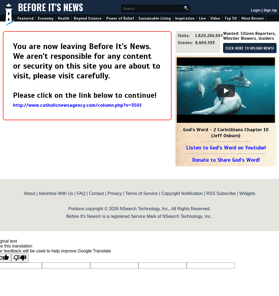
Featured (25, 18)
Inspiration (185, 18)
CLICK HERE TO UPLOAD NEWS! (249, 48)
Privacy (115, 193)
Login (255, 10)
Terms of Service (141, 193)
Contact (96, 193)
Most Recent (252, 18)
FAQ (81, 193)
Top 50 (231, 18)
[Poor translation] (20, 258)
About (29, 193)
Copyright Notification (182, 193)
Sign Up (270, 10)
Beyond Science (88, 18)
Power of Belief (120, 18)
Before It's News (50, 7)
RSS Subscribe (221, 193)
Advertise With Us (55, 193)
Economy (45, 18)
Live (202, 18)
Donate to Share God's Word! (226, 160)
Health (63, 18)
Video (215, 18)
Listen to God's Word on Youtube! (226, 148)
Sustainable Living (154, 18)
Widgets (247, 193)
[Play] (226, 90)
